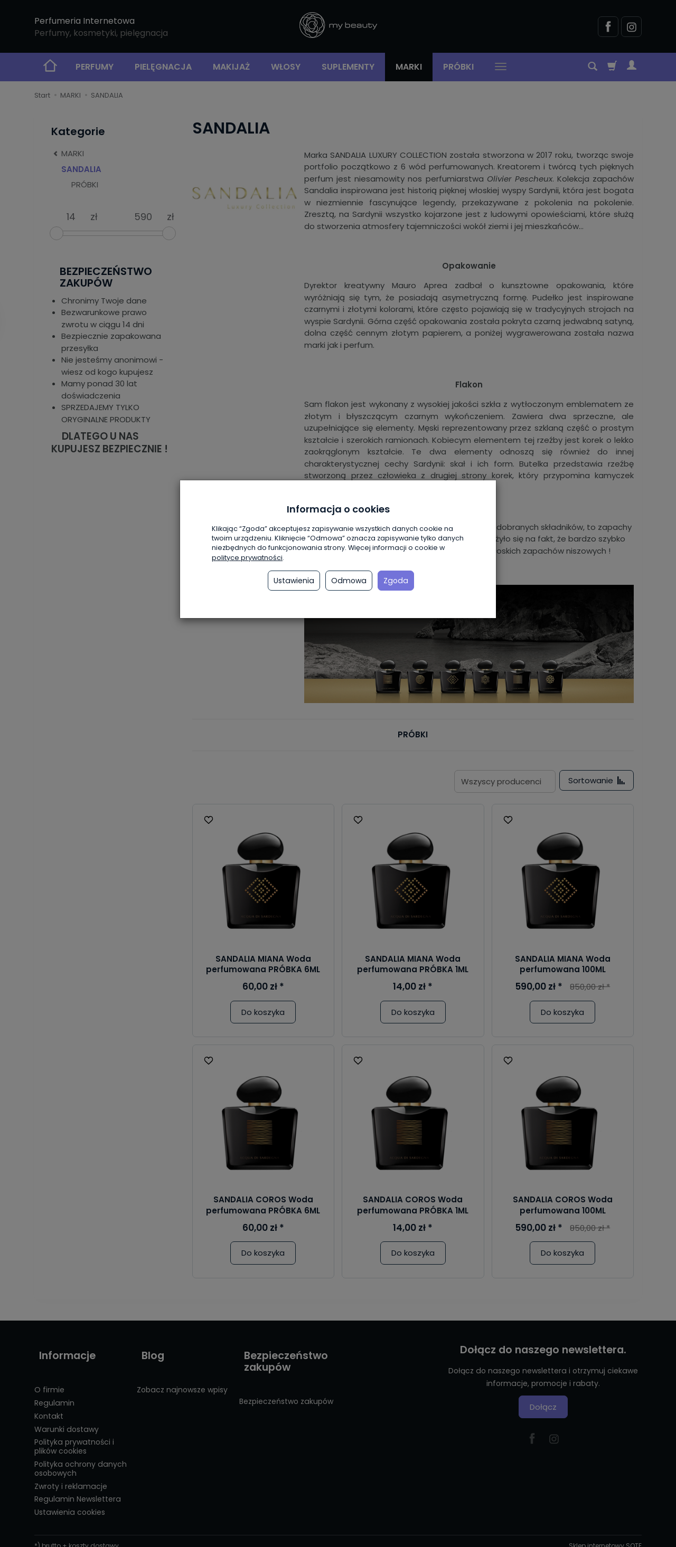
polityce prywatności (247, 557)
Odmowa (349, 580)
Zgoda (395, 580)
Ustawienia (294, 580)
